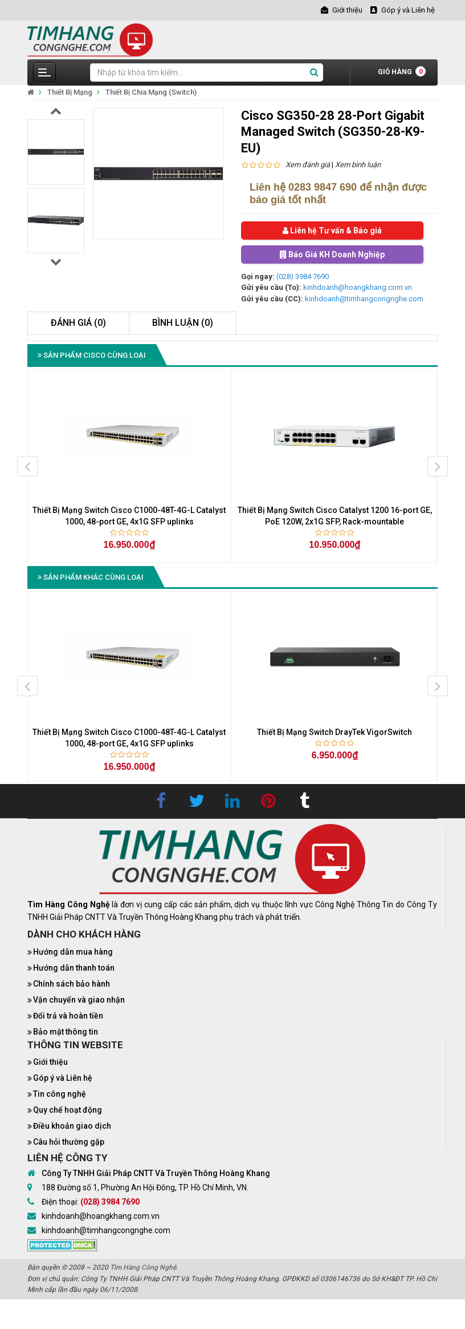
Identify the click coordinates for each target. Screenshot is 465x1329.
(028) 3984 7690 (302, 276)
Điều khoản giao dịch (72, 1125)
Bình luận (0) (182, 322)
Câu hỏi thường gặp (68, 1141)
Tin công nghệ (59, 1093)
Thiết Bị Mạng (69, 92)
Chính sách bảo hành (71, 983)
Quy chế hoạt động (67, 1109)
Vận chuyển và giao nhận (79, 999)
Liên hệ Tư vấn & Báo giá (332, 230)
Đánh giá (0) (78, 322)
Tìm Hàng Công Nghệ (143, 1267)
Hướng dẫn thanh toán (74, 967)
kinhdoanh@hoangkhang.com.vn (357, 287)
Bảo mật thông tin (65, 1031)
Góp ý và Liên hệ (62, 1077)
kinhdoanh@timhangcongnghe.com (364, 298)
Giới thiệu (50, 1062)
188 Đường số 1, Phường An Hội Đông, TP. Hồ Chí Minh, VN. (145, 1187)
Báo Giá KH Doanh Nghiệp (332, 254)
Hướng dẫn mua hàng (73, 951)
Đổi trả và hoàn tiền (68, 1015)
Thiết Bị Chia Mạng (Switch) (151, 92)
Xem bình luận (358, 164)
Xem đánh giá (307, 164)
